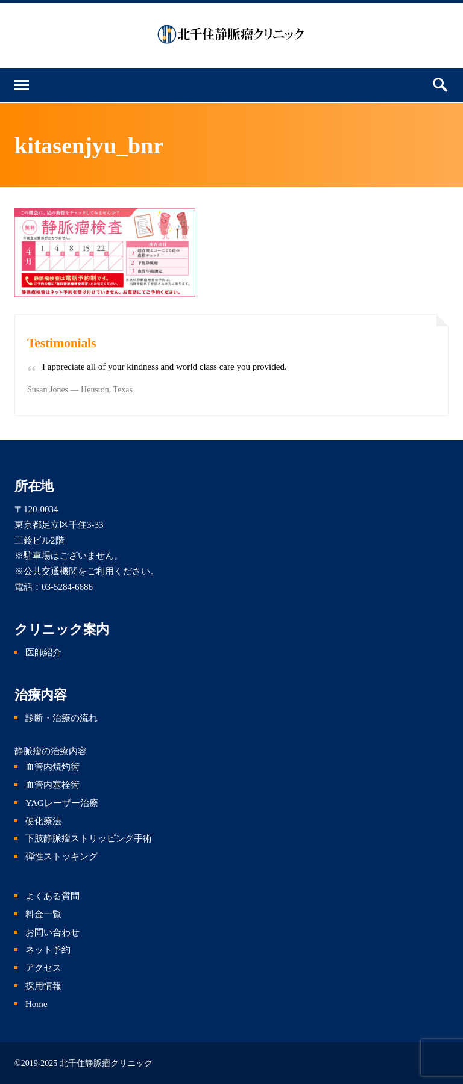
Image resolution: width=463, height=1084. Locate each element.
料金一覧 (43, 914)
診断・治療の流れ (61, 718)
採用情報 (43, 986)
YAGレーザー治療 (61, 803)
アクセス (43, 968)
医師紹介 (43, 652)
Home (36, 1004)
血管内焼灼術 (52, 767)
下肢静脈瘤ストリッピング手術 (88, 838)
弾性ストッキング (61, 856)
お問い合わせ (52, 932)
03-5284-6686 (67, 587)
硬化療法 (43, 821)
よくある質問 (52, 896)
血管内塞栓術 (52, 785)
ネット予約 (48, 950)
